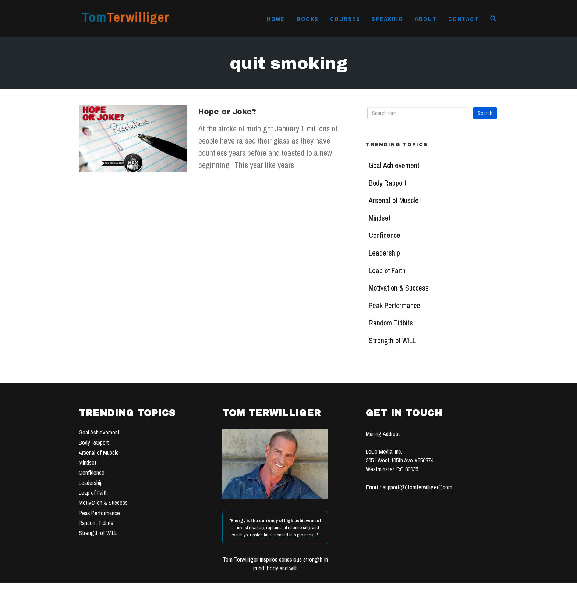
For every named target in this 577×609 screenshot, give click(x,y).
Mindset (380, 218)
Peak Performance (394, 305)
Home (276, 19)
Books (308, 19)
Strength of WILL (392, 340)
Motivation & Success (399, 288)
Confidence (384, 235)
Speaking (387, 19)
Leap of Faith (387, 270)
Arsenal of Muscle (394, 200)
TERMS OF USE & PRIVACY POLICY (344, 601)
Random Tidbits (391, 323)
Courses (345, 19)
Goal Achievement (394, 165)
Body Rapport (388, 183)
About (426, 19)
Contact (463, 19)
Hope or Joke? (227, 112)
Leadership (384, 253)
